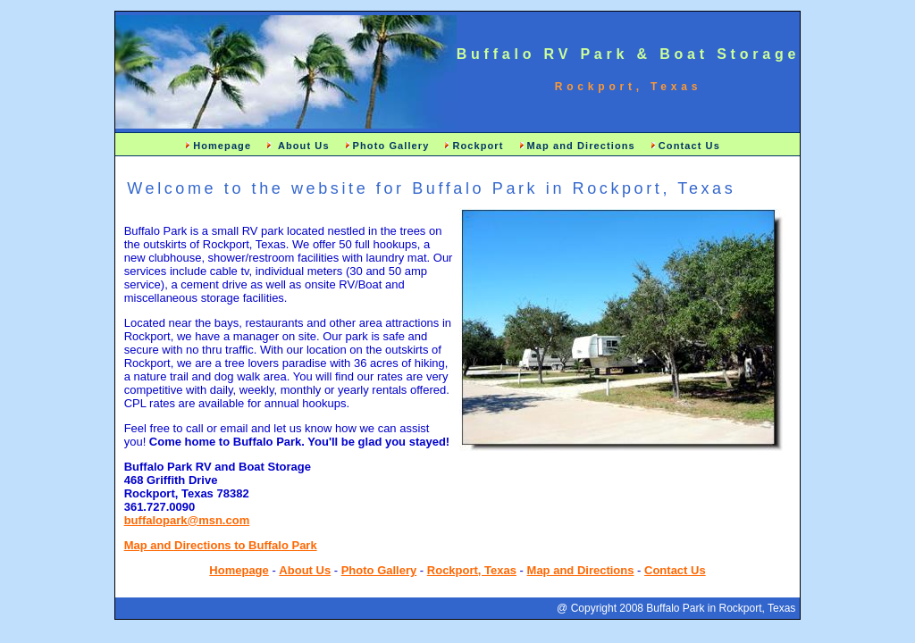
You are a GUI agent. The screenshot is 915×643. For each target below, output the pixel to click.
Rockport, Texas (471, 570)
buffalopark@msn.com (187, 520)
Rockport (477, 145)
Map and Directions (581, 145)
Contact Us (689, 145)
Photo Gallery (391, 145)
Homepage (222, 145)
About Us (301, 145)
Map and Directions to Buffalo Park (220, 545)
